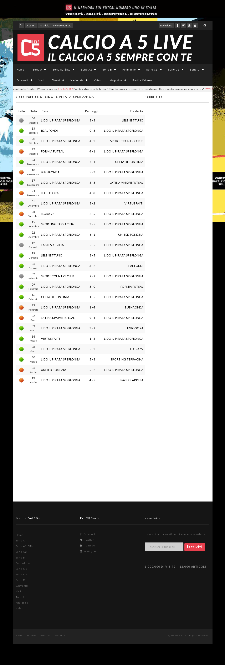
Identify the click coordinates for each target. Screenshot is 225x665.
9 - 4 (92, 317)
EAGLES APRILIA (52, 245)
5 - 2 (92, 349)
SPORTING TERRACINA (57, 224)
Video (97, 80)
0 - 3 (92, 130)
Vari (41, 80)
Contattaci (45, 635)
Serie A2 (86, 69)
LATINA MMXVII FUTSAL (126, 182)
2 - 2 (92, 276)
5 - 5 (92, 245)
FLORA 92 (47, 213)
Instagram (89, 551)
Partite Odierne (143, 80)
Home (20, 69)
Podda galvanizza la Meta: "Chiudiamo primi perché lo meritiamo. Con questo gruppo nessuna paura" (138, 88)
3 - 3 (92, 120)
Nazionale (77, 80)
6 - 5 (92, 213)
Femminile (129, 69)
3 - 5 (92, 224)
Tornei (56, 80)
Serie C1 (152, 69)
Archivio (44, 25)
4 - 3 (92, 193)
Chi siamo (30, 635)
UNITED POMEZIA (130, 234)
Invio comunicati (62, 25)
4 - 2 (92, 141)
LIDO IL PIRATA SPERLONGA (60, 120)
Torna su (59, 635)
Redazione (166, 25)
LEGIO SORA (50, 193)
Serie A (37, 69)
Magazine (116, 80)
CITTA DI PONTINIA (129, 161)
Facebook (88, 534)
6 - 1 (92, 234)
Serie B (107, 69)
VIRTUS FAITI (133, 203)
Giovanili (22, 80)
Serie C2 (173, 69)
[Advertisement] (177, 270)
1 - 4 (92, 307)
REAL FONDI (49, 130)
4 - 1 (92, 151)
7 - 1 (92, 161)
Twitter (87, 539)
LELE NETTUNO (132, 120)
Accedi (31, 25)
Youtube (87, 545)
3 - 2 (92, 203)
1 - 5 (92, 297)
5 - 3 (92, 172)
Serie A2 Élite (61, 69)
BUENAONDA (50, 172)
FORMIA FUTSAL (52, 151)
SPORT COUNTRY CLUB (126, 141)
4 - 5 (92, 380)
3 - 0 (92, 286)
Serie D (195, 69)
